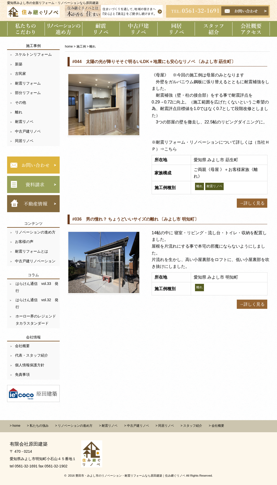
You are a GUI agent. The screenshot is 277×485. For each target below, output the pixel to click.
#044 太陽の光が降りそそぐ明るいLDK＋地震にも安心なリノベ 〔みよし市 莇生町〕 (153, 61)
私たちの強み (39, 425)
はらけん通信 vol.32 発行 (36, 303)
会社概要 (22, 346)
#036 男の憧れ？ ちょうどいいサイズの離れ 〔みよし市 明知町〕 (135, 219)
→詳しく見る (252, 203)
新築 (18, 64)
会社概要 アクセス (251, 29)
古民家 (20, 73)
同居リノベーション (176, 29)
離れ (18, 112)
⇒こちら (168, 149)
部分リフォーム (28, 93)
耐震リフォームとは (31, 251)
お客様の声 (24, 241)
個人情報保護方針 (29, 365)
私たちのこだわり (26, 29)
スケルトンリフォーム (33, 54)
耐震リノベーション (101, 29)
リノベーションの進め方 (63, 29)
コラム (33, 275)
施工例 (81, 46)
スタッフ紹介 (214, 29)
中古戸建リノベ (28, 131)
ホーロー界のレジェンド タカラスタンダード (37, 319)
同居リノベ (24, 141)
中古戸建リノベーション (138, 29)
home (69, 46)
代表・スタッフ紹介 (31, 355)
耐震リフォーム (28, 83)
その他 (20, 102)
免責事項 (22, 374)
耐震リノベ (24, 121)
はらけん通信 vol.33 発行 (36, 287)
